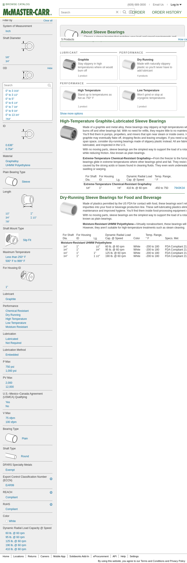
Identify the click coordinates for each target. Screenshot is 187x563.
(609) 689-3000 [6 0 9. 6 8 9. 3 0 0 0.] (137, 4)
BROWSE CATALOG (18, 4)
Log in (176, 4)
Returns (32, 556)
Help (123, 556)
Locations (18, 556)
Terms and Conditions (152, 561)
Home (6, 556)
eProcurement (101, 556)
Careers (44, 556)
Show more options (71, 113)
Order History (167, 12)
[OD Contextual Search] (27, 85)
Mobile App (59, 556)
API (115, 556)
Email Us (158, 4)
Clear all (48, 20)
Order (138, 12)
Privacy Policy (177, 561)
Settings (134, 556)
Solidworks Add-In (79, 556)
